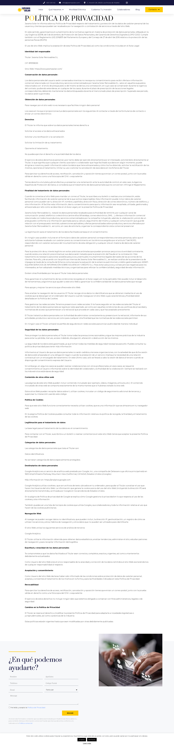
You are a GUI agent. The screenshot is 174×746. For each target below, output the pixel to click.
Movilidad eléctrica (77, 10)
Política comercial (25, 723)
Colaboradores (123, 10)
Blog (137, 10)
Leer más (87, 743)
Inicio (41, 10)
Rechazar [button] (91, 739)
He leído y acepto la (28, 707)
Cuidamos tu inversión (101, 10)
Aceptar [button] (82, 739)
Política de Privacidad (36, 707)
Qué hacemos (56, 10)
